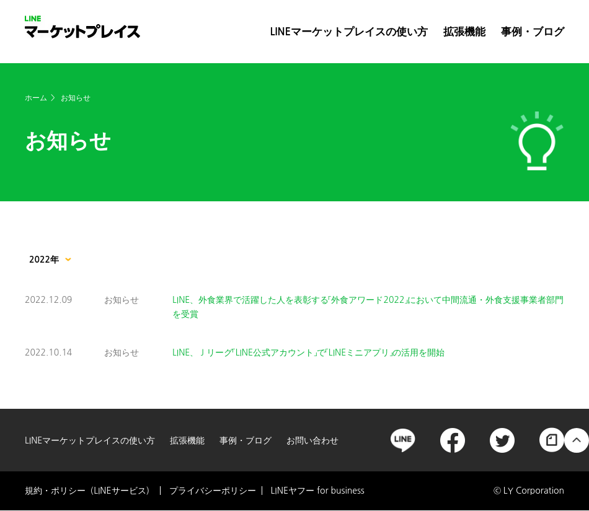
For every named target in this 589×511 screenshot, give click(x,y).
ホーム (36, 98)
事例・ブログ (532, 32)
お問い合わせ (312, 440)
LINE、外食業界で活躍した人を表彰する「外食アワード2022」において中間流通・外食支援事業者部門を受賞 (368, 306)
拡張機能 (464, 32)
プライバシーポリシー (212, 490)
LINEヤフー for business (318, 490)
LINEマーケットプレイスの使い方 (349, 32)
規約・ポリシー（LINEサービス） (89, 490)
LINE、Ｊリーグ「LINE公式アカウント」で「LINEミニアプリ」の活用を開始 (308, 352)
